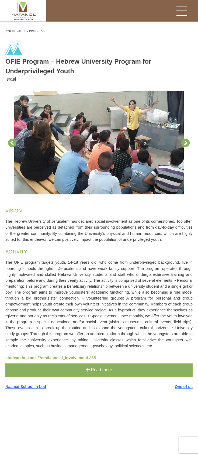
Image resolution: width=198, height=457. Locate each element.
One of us (184, 386)
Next (185, 143)
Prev (12, 143)
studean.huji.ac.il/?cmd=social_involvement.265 (50, 358)
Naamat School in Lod (25, 386)
